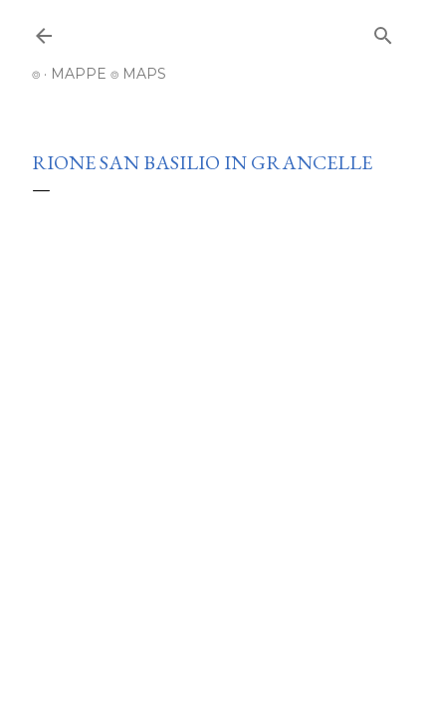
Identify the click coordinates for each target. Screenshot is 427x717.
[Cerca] (383, 31)
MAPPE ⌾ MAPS (108, 74)
